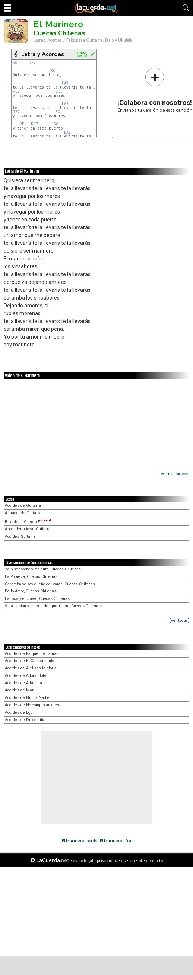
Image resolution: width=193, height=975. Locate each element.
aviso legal (83, 860)
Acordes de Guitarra (23, 505)
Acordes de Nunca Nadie (27, 697)
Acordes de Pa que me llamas (31, 653)
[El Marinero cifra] (115, 840)
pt (140, 860)
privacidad (107, 860)
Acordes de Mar (19, 690)
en (132, 860)
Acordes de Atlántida (23, 683)
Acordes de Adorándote (25, 675)
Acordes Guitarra (20, 536)
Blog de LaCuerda (28, 522)
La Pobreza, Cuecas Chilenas (31, 576)
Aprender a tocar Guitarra (28, 529)
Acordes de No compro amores (32, 705)
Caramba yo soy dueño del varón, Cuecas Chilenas (50, 584)
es (123, 860)
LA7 (65, 83)
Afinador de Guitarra (23, 513)
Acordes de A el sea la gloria (31, 668)
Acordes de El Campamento (29, 660)
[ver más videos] (174, 473)
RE (21, 124)
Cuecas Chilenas (59, 33)
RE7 (32, 62)
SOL (16, 62)
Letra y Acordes (42, 54)
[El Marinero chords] (79, 840)
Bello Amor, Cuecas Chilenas (30, 591)
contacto (154, 860)
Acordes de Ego (18, 712)
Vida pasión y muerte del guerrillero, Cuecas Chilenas (53, 606)
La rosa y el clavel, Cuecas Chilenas (37, 598)
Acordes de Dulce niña (25, 719)
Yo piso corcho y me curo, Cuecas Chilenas (43, 569)
